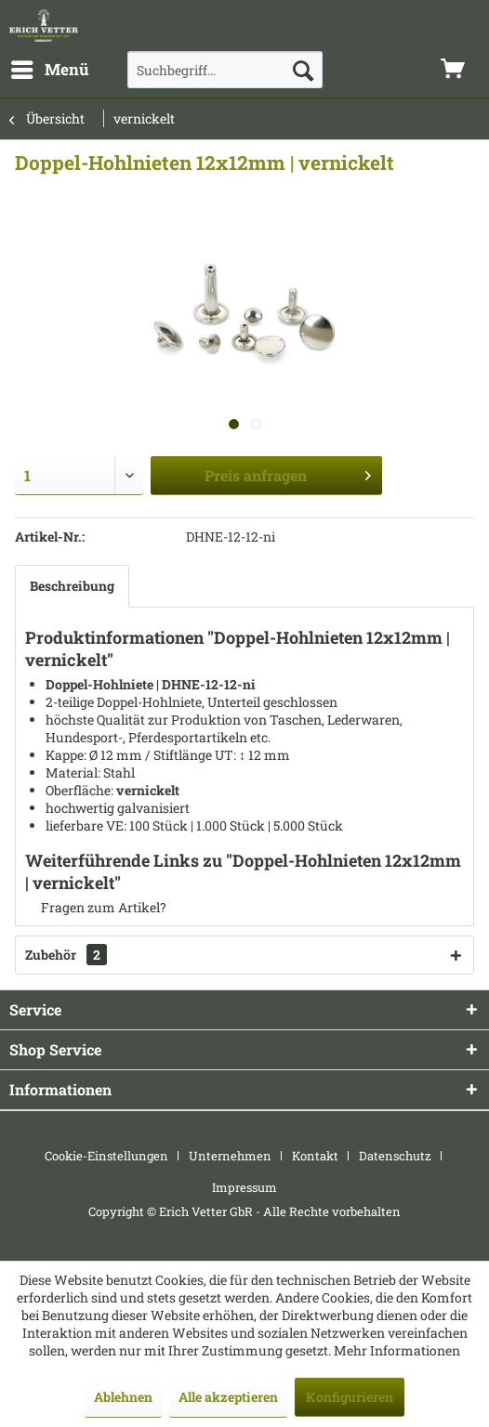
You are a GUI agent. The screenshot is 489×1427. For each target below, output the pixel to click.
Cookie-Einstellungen (106, 1155)
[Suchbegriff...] (225, 69)
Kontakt (315, 1155)
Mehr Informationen (397, 1350)
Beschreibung (72, 586)
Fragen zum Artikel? (95, 907)
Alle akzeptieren (228, 1397)
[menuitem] (49, 69)
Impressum (244, 1187)
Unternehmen (230, 1155)
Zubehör (66, 954)
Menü (50, 67)
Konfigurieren (349, 1397)
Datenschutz (395, 1155)
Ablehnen (123, 1397)
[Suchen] (303, 69)
